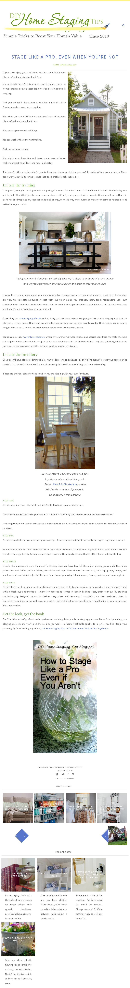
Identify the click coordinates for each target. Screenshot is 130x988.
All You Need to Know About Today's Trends (81, 807)
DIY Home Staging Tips (20, 983)
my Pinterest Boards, (34, 336)
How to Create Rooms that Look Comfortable (18, 807)
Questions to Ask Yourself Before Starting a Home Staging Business (49, 807)
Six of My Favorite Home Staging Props (17, 872)
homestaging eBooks (30, 318)
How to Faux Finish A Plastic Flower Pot (113, 872)
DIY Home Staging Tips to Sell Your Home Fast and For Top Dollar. (75, 628)
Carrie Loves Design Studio (59, 983)
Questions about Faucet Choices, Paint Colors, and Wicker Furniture (81, 872)
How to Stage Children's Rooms (49, 872)
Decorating (68, 778)
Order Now (22, 964)
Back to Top (122, 983)
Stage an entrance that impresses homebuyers (112, 807)
